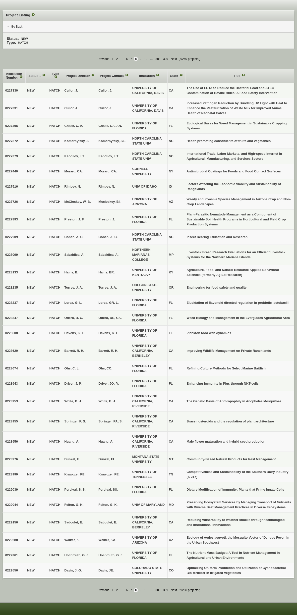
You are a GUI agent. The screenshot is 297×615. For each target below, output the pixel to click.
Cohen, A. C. (108, 237)
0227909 (11, 237)
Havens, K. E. (109, 333)
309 (165, 59)
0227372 (11, 141)
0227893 (11, 219)
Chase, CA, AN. (110, 126)
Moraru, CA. (108, 171)
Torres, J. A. (108, 287)
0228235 (11, 287)
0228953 (11, 401)
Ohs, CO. (106, 368)
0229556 (11, 570)
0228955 (11, 421)
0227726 (11, 202)
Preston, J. (107, 219)
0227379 (11, 156)
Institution (147, 76)
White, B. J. (107, 401)
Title (237, 76)
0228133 (11, 272)
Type (55, 74)
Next (174, 59)
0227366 (11, 126)
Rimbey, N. (107, 186)
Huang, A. (106, 441)
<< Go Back (14, 26)
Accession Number (14, 76)
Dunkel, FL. (107, 459)
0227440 (11, 171)
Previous (103, 59)
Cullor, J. (105, 90)
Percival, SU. (108, 489)
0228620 (11, 351)
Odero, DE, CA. (110, 318)
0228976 (11, 459)
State (174, 76)
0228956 (11, 441)
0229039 (11, 489)
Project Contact (112, 76)
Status (33, 76)
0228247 (11, 318)
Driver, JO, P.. (109, 383)
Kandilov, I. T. (109, 156)
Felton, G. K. (108, 505)
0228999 (11, 474)
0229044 (11, 505)
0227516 (11, 186)
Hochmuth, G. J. (111, 555)
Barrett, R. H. (108, 351)
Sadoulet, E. (108, 522)
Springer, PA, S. (111, 421)
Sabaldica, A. (109, 254)
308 (158, 59)
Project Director (78, 76)
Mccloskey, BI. (110, 202)
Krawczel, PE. (109, 474)
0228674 (11, 368)
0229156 (11, 522)
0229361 (11, 555)
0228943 (11, 383)
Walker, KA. (107, 540)
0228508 (11, 333)
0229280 (11, 540)
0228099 (11, 254)
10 (145, 59)
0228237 (11, 303)
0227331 (11, 108)
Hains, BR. (107, 272)
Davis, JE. (106, 570)
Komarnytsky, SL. (112, 141)
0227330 (11, 90)
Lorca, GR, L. (109, 303)
